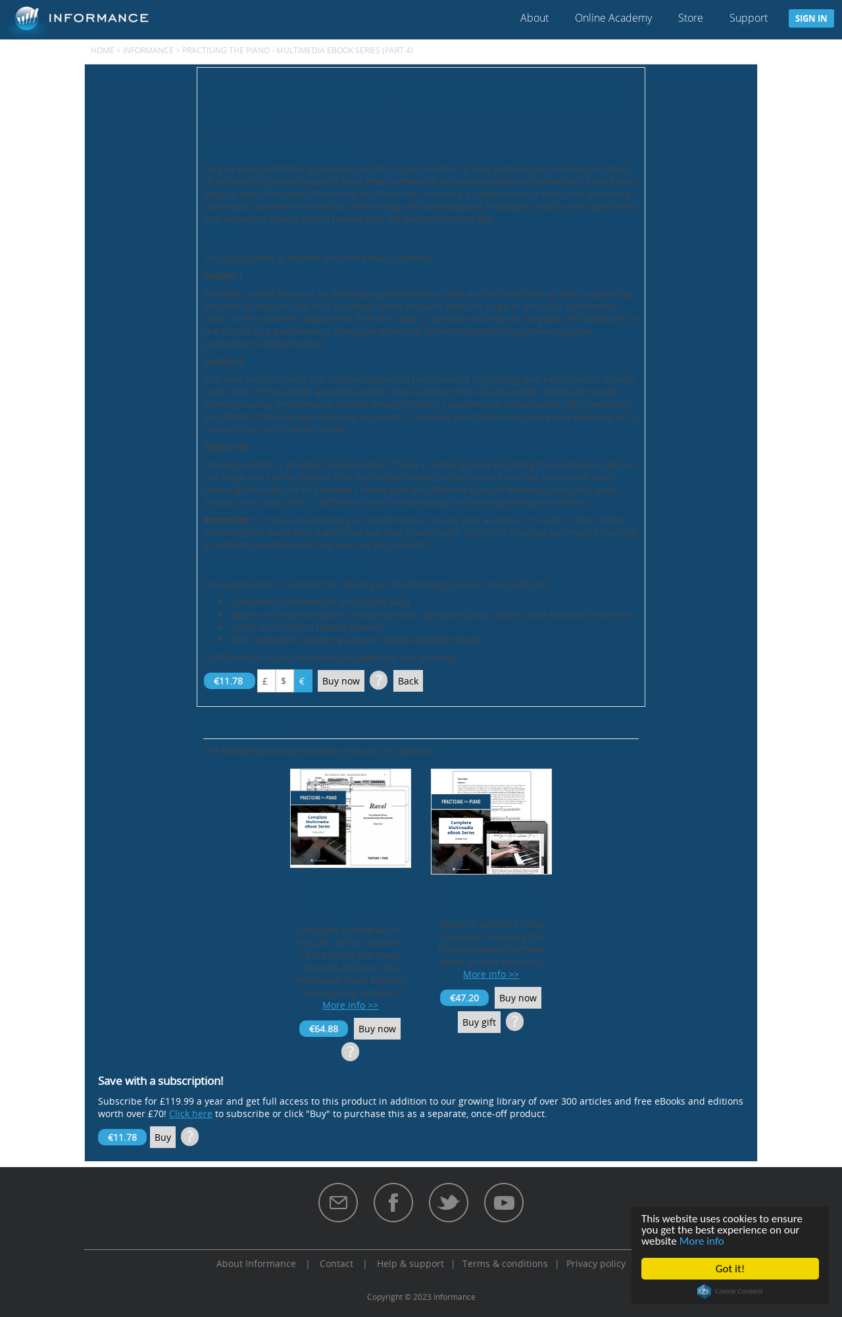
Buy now (341, 681)
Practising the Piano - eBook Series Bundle (491, 900)
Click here (190, 1113)
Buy (163, 1137)
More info (702, 1241)
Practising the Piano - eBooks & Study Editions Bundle (350, 900)
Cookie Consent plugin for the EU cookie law (730, 1291)
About (534, 18)
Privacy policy (596, 1263)
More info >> (350, 1005)
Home (102, 50)
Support (749, 18)
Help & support (410, 1263)
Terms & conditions (505, 1263)
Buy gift (479, 1022)
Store (690, 18)
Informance (148, 50)
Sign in (811, 18)
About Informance (256, 1263)
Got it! (730, 1269)
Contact (336, 1263)
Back (408, 681)
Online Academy (613, 18)
